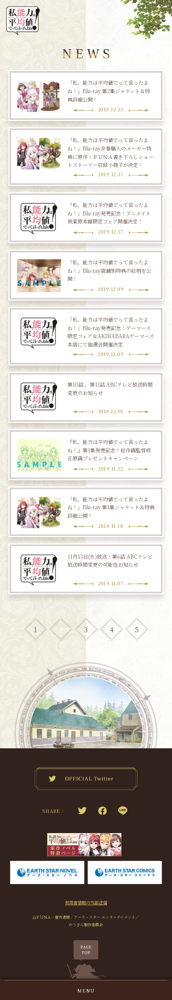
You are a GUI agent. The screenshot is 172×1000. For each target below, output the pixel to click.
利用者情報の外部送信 (86, 902)
